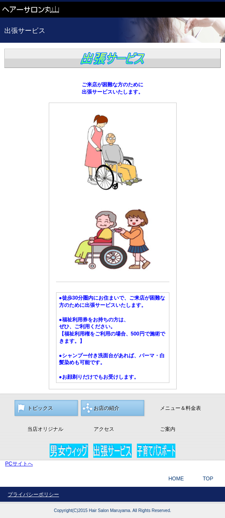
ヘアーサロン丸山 (64, 10)
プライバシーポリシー (33, 494)
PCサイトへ (19, 464)
